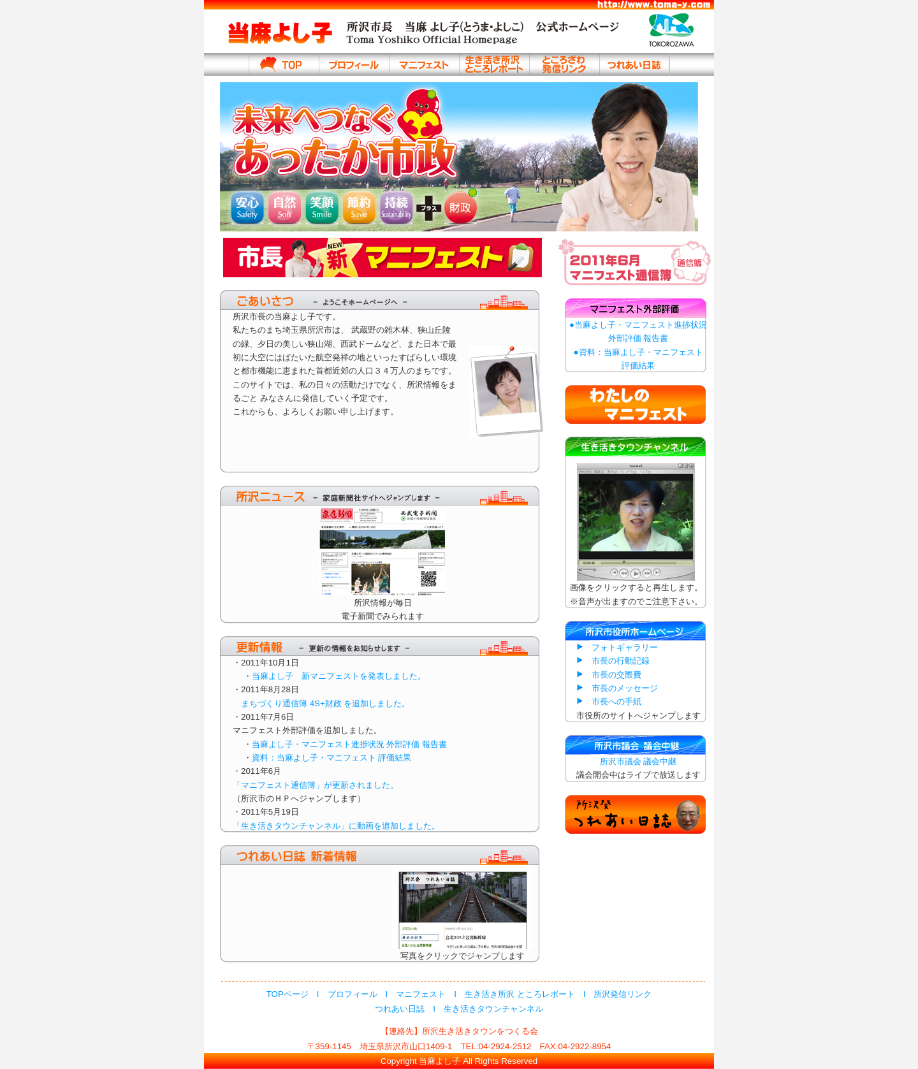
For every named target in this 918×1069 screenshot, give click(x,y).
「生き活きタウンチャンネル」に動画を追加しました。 (336, 826)
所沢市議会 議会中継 (638, 761)
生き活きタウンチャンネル (493, 1009)
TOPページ (287, 994)
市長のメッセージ (625, 688)
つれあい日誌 (400, 1009)
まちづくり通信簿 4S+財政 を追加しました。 (322, 703)
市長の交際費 (616, 675)
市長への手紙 (616, 701)
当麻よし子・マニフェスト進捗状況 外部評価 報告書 (349, 744)
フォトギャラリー (625, 647)
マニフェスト (421, 994)
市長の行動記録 (621, 660)
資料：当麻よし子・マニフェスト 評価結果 (332, 757)
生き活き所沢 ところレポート (520, 994)
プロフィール (352, 994)
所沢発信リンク (623, 994)
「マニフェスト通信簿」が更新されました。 (315, 785)
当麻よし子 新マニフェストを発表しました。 (339, 676)
